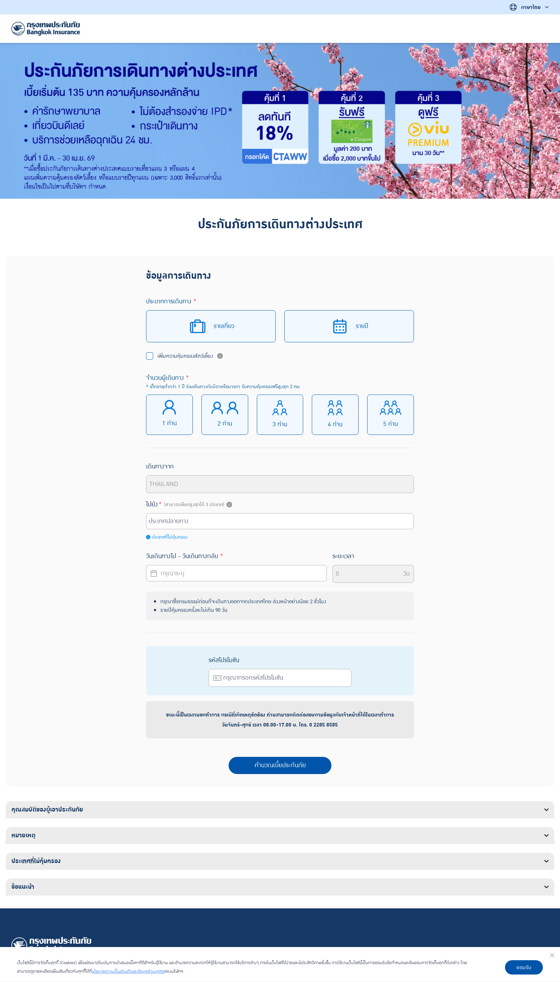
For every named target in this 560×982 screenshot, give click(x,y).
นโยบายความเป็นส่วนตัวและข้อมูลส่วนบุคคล (128, 971)
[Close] (552, 955)
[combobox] (281, 521)
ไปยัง (190, 504)
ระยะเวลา (343, 556)
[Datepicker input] (236, 573)
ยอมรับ (523, 967)
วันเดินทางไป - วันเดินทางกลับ (184, 556)
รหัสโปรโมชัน (224, 660)
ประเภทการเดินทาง (171, 301)
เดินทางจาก (160, 466)
